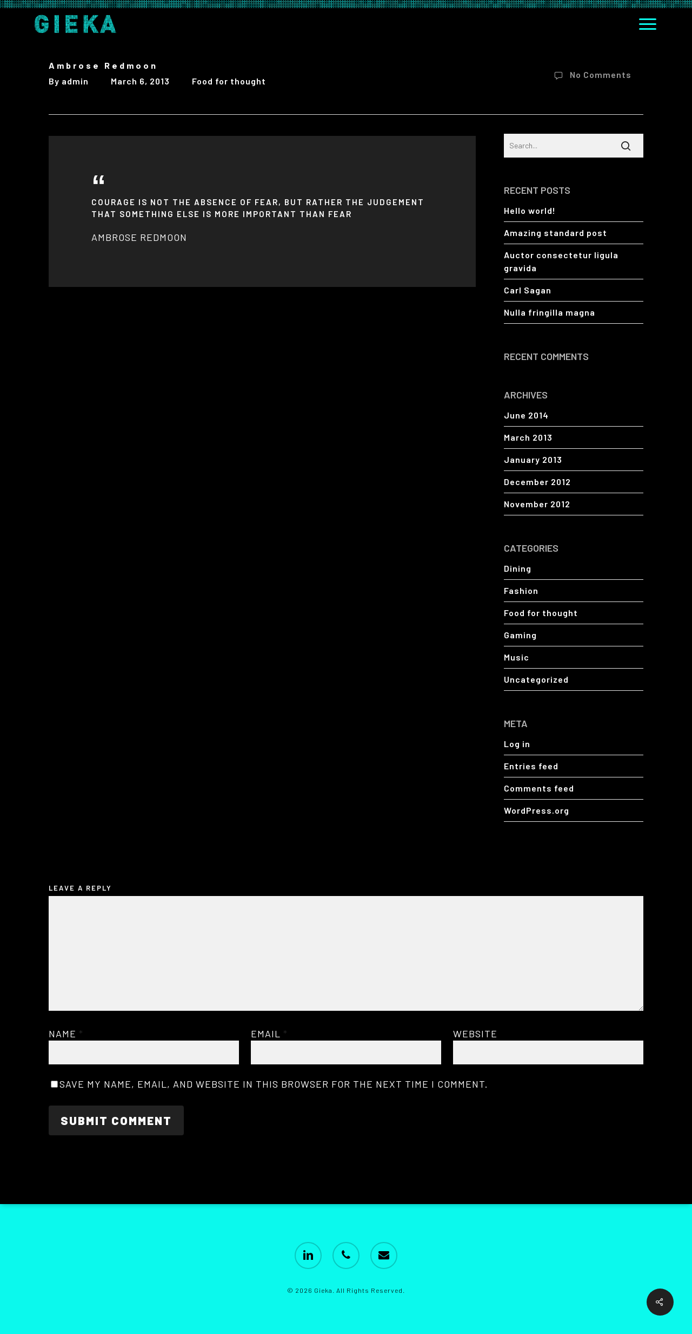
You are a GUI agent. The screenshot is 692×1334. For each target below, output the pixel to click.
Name (66, 1033)
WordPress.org (536, 810)
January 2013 (533, 459)
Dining (517, 568)
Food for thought (229, 81)
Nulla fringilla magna (549, 312)
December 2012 (537, 481)
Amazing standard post (555, 232)
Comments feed (539, 788)
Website (475, 1033)
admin (75, 81)
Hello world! (530, 210)
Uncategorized (536, 679)
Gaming (520, 635)
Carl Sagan (527, 290)
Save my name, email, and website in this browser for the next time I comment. (273, 1084)
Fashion (521, 590)
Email (269, 1033)
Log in (517, 743)
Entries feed (531, 766)
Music (516, 657)
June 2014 (526, 415)
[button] (648, 23)
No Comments (590, 76)
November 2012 (537, 504)
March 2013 (528, 437)
